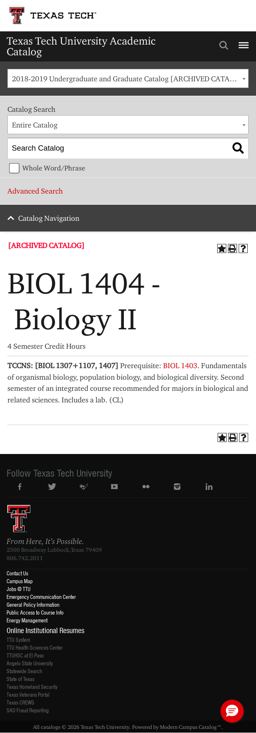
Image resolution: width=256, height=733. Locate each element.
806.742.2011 (25, 558)
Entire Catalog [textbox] (34, 125)
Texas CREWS (20, 702)
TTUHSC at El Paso (25, 655)
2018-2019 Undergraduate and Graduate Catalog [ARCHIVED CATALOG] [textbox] (129, 78)
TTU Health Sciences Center (35, 647)
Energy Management (27, 620)
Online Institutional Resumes (45, 630)
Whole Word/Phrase (53, 168)
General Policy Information (33, 604)
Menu (243, 42)
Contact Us (17, 573)
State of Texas (20, 678)
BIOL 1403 (180, 365)
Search (224, 45)
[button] (232, 711)
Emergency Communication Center (41, 596)
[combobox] (127, 78)
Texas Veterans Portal (28, 694)
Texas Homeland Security (32, 686)
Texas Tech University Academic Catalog (81, 46)
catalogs (50, 727)
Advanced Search (35, 191)
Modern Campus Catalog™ (190, 727)
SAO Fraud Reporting (28, 710)
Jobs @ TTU (19, 588)
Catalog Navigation (48, 218)
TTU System (18, 639)
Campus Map (20, 580)
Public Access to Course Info (35, 612)
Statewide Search (24, 670)
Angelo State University (30, 663)
